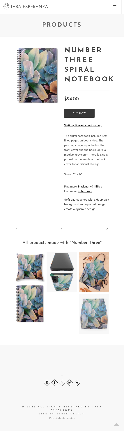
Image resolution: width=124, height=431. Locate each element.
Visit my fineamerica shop (83, 125)
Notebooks (85, 191)
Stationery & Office (90, 186)
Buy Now (79, 113)
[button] (115, 7)
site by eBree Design (62, 414)
